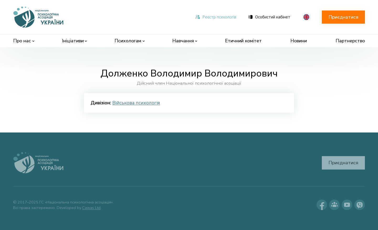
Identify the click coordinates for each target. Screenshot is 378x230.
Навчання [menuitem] (184, 41)
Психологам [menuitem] (129, 41)
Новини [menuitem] (298, 41)
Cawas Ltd (91, 207)
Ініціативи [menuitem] (74, 41)
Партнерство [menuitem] (350, 41)
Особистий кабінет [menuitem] (269, 17)
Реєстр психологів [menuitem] (216, 17)
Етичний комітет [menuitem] (243, 41)
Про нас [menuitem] (23, 41)
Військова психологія (136, 103)
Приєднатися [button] (343, 17)
